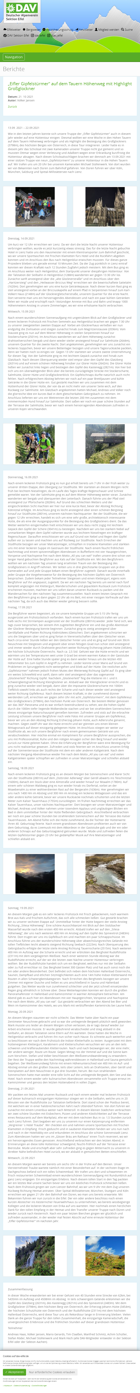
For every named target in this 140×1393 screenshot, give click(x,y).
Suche (127, 29)
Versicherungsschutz (58, 29)
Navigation (14, 57)
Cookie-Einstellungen (39, 1386)
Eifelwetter (12, 29)
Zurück (12, 106)
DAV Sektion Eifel (16, 35)
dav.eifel (38, 35)
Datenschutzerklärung (22, 1386)
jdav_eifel (55, 35)
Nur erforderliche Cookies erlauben (52, 1372)
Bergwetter (32, 29)
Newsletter (84, 29)
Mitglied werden (107, 29)
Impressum (8, 1386)
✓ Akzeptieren (14, 1372)
